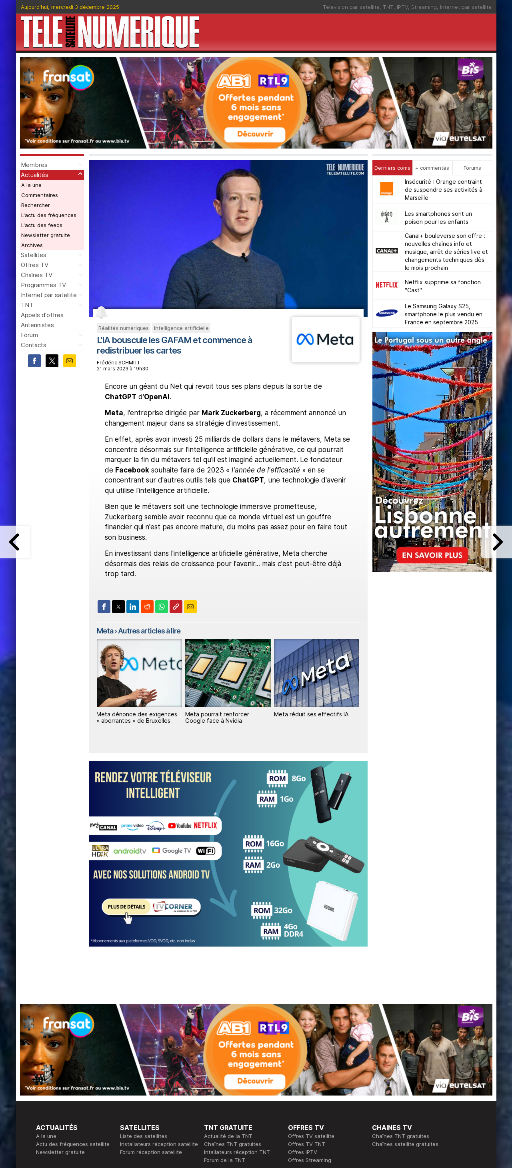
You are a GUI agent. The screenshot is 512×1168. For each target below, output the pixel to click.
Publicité (214, 1090)
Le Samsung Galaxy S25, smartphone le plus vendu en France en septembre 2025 (443, 314)
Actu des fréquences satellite (73, 1034)
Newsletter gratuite (45, 235)
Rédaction (216, 1082)
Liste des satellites (143, 1026)
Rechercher (35, 205)
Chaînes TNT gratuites (232, 1034)
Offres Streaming (309, 1050)
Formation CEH (306, 1082)
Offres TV (34, 265)
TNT (388, 7)
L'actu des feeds (41, 225)
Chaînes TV (36, 275)
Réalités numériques (123, 328)
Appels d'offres (42, 315)
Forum (29, 335)
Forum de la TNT (224, 1050)
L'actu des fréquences (48, 215)
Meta (105, 631)
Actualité (131, 1090)
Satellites (33, 255)
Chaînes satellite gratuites (405, 1034)
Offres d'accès (138, 1098)
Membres (34, 165)
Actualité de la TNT (228, 1026)
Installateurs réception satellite (159, 1034)
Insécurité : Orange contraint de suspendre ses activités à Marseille (443, 189)
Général (214, 1098)
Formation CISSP (308, 1090)
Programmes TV (43, 285)
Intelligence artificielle (181, 328)
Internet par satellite (466, 7)
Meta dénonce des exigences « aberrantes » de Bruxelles (136, 717)
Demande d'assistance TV (237, 1106)
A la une (31, 185)
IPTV (402, 7)
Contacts (33, 345)
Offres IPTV (302, 1042)
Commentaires (39, 195)
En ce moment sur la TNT (67, 1082)
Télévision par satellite (351, 7)
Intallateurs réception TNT (237, 1042)
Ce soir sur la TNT (59, 1090)
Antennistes (37, 325)
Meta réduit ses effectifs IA (311, 714)
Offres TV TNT (306, 1034)
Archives (32, 245)
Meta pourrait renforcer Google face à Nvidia (217, 717)
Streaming (424, 7)
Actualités (34, 175)
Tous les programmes (63, 1098)
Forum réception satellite (151, 1042)
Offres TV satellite (311, 1026)
